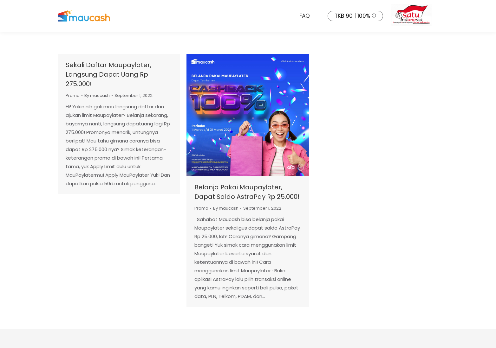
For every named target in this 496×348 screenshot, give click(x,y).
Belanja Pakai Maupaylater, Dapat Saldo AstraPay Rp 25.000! (246, 192)
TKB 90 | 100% (352, 16)
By (97, 95)
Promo (73, 95)
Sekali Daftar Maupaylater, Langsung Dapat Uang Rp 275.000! (108, 74)
